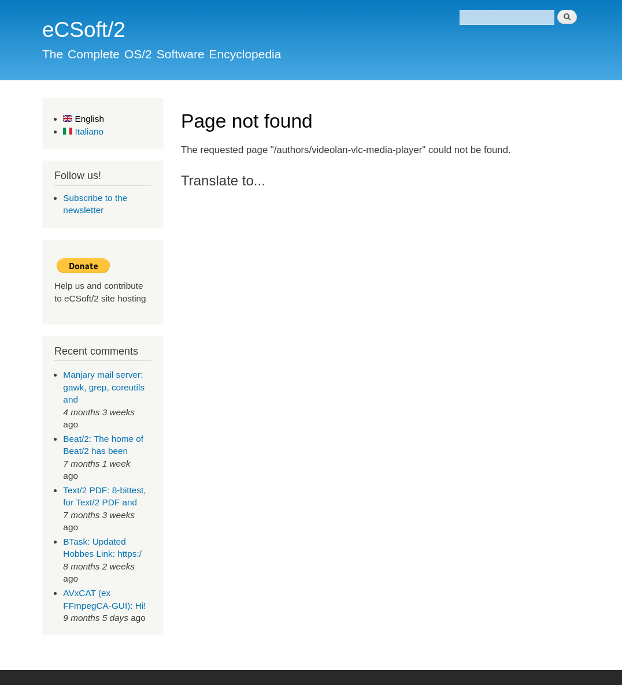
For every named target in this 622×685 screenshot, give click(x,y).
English (83, 119)
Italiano (83, 131)
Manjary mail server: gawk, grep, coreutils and (104, 387)
